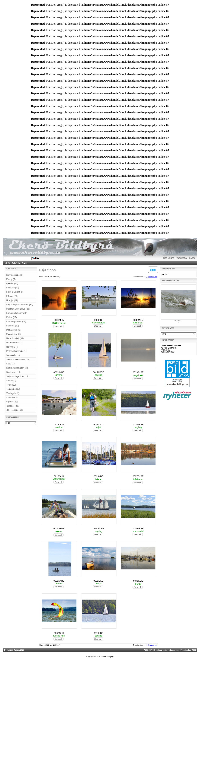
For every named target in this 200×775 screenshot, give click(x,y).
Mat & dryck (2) (13, 330)
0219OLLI (178, 321)
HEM (8, 263)
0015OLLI (98, 424)
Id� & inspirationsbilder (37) (19, 304)
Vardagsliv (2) (12, 393)
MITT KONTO (168, 258)
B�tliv (25, 263)
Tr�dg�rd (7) (13, 389)
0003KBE (98, 320)
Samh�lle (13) (13, 355)
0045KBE (138, 580)
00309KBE (138, 528)
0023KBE (98, 476)
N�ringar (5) (12, 347)
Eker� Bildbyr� (107, 657)
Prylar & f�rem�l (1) (16, 351)
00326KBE (58, 580)
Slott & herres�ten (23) (17, 368)
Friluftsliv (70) (12, 287)
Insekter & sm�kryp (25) (18, 309)
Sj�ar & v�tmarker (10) (17, 359)
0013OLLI (59, 424)
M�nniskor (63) (13, 334)
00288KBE (58, 528)
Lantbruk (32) (12, 326)
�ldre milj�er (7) (14, 410)
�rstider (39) (12, 406)
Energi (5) (11, 279)
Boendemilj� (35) (14, 275)
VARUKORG (182, 258)
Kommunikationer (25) (16, 313)
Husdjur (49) (12, 300)
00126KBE (98, 372)
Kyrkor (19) (11, 317)
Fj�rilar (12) (12, 283)
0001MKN (59, 320)
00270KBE (138, 476)
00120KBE (58, 372)
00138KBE (138, 372)
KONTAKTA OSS (167, 352)
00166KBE (138, 424)
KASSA (192, 258)
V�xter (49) (12, 402)
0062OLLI (59, 633)
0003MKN (138, 320)
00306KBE (98, 528)
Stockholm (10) (13, 372)
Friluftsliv (16, 263)
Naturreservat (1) (14, 342)
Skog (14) (11, 364)
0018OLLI (59, 476)
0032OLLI (98, 580)
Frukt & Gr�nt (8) (14, 292)
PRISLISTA (165, 350)
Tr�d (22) (11, 385)
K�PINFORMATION (169, 348)
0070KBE (98, 633)
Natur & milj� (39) (15, 338)
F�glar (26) (12, 296)
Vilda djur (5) (12, 397)
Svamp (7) (11, 380)
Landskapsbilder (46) (16, 321)
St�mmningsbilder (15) (17, 376)
